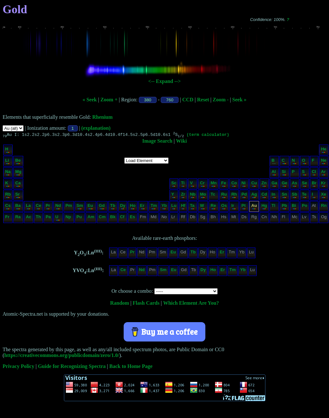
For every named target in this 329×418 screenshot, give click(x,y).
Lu (174, 207)
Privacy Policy (18, 367)
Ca (18, 184)
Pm (69, 207)
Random (119, 304)
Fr (7, 218)
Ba (18, 207)
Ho (132, 207)
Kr (323, 184)
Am (90, 218)
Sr (18, 196)
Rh (234, 196)
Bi (294, 207)
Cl (314, 173)
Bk (113, 218)
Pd (244, 196)
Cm (102, 218)
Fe (223, 184)
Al (274, 173)
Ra (18, 218)
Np (68, 218)
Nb (192, 196)
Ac (28, 218)
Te (304, 196)
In (274, 196)
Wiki (181, 142)
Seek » (239, 99)
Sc (174, 184)
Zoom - (221, 99)
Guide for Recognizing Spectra (72, 367)
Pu (79, 218)
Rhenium (102, 117)
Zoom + (109, 99)
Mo (203, 196)
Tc (213, 196)
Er (143, 207)
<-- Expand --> (164, 81)
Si (284, 173)
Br (314, 184)
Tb (112, 207)
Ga (274, 184)
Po (304, 207)
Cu (254, 184)
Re (213, 207)
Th (38, 218)
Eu (90, 207)
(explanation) (96, 128)
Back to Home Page (131, 367)
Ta (192, 207)
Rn (323, 207)
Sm (80, 207)
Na (8, 173)
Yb (164, 207)
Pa (48, 218)
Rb (8, 196)
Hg (264, 207)
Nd (58, 207)
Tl (274, 207)
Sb (294, 196)
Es (132, 218)
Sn (284, 196)
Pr (48, 207)
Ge (284, 184)
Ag (254, 196)
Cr (202, 184)
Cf (122, 218)
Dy (123, 207)
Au (254, 207)
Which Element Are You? (191, 304)
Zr (183, 196)
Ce (38, 207)
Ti (183, 184)
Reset (203, 99)
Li (7, 162)
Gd (102, 207)
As (294, 184)
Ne (323, 162)
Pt (244, 207)
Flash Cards (146, 304)
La (28, 207)
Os (224, 207)
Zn (264, 184)
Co (234, 184)
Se (304, 184)
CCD (187, 99)
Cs (8, 207)
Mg (18, 173)
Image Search (157, 142)
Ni (244, 184)
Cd (264, 196)
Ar (323, 173)
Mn (214, 184)
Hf (183, 207)
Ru (224, 196)
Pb (284, 207)
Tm (153, 207)
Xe (323, 196)
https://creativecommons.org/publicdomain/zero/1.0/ (61, 356)
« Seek (90, 99)
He (323, 151)
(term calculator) (207, 135)
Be (18, 162)
